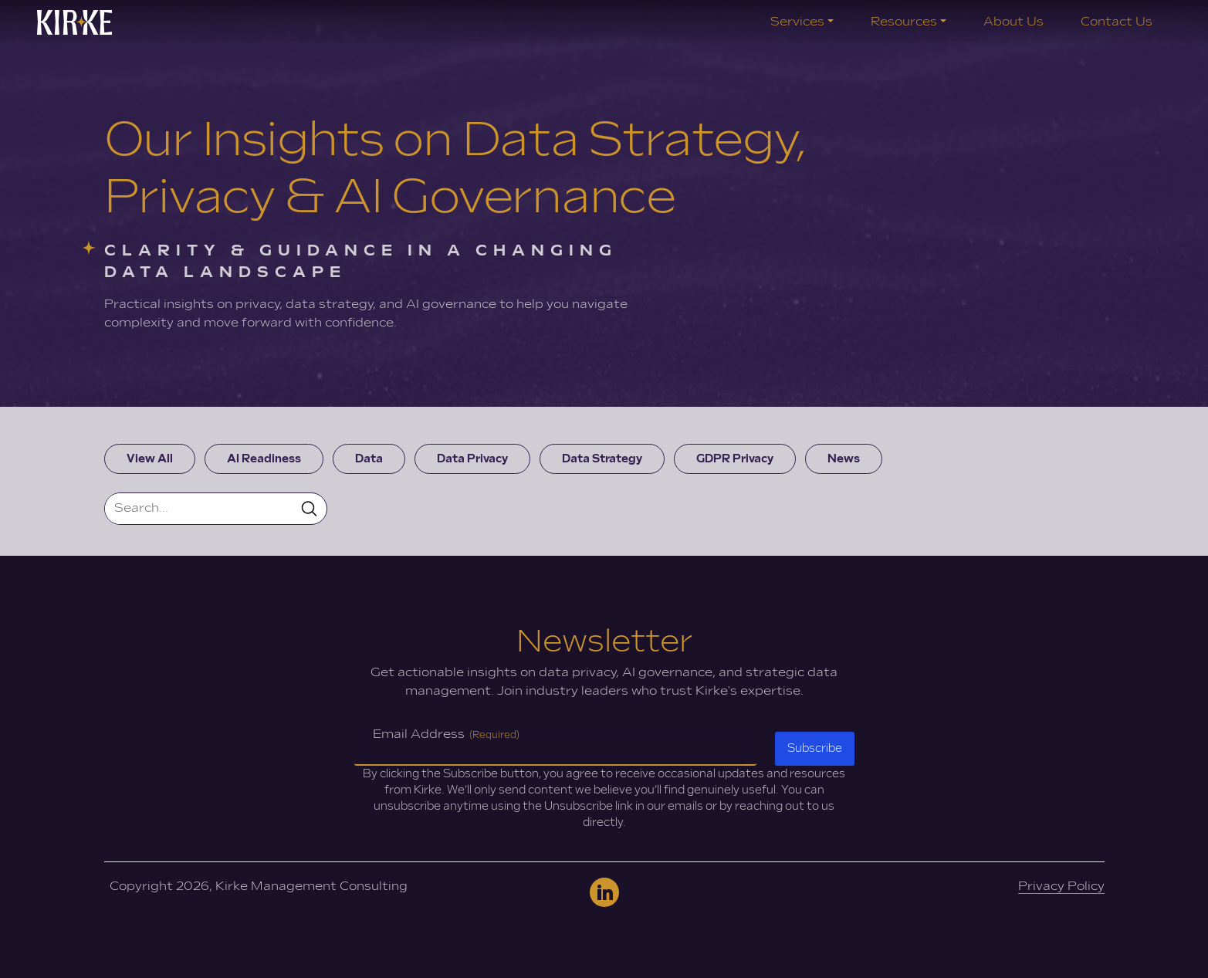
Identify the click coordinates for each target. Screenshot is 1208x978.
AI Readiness (264, 458)
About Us (1013, 22)
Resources (904, 22)
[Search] (199, 508)
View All (150, 458)
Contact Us (1116, 22)
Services (797, 22)
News (843, 458)
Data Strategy (602, 458)
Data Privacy (472, 458)
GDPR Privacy (734, 458)
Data (369, 458)
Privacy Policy (1061, 886)
